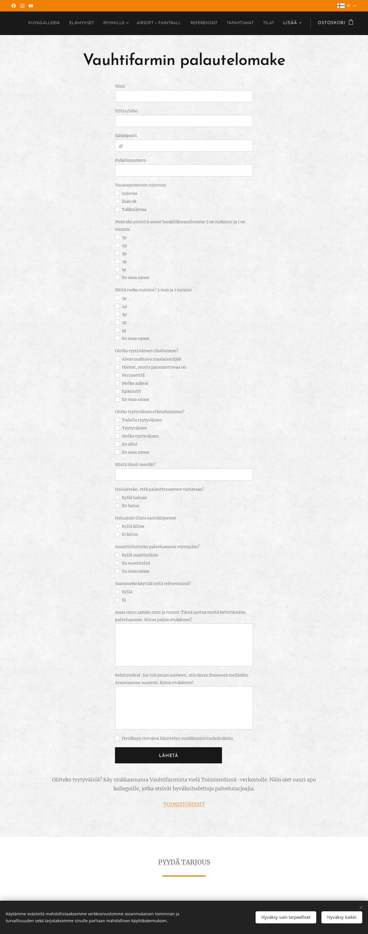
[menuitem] (80, 23)
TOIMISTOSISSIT (184, 804)
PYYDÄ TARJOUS (184, 862)
